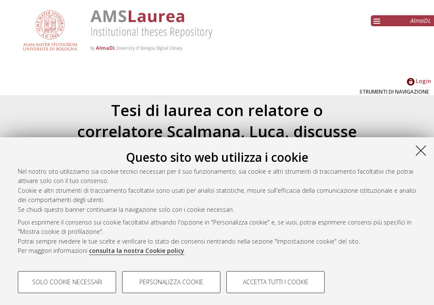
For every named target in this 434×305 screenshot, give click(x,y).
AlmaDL (420, 21)
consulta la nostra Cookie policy (136, 251)
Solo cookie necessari (67, 282)
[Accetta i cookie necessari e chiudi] (421, 150)
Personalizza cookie (171, 282)
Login (419, 81)
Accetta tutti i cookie (276, 282)
